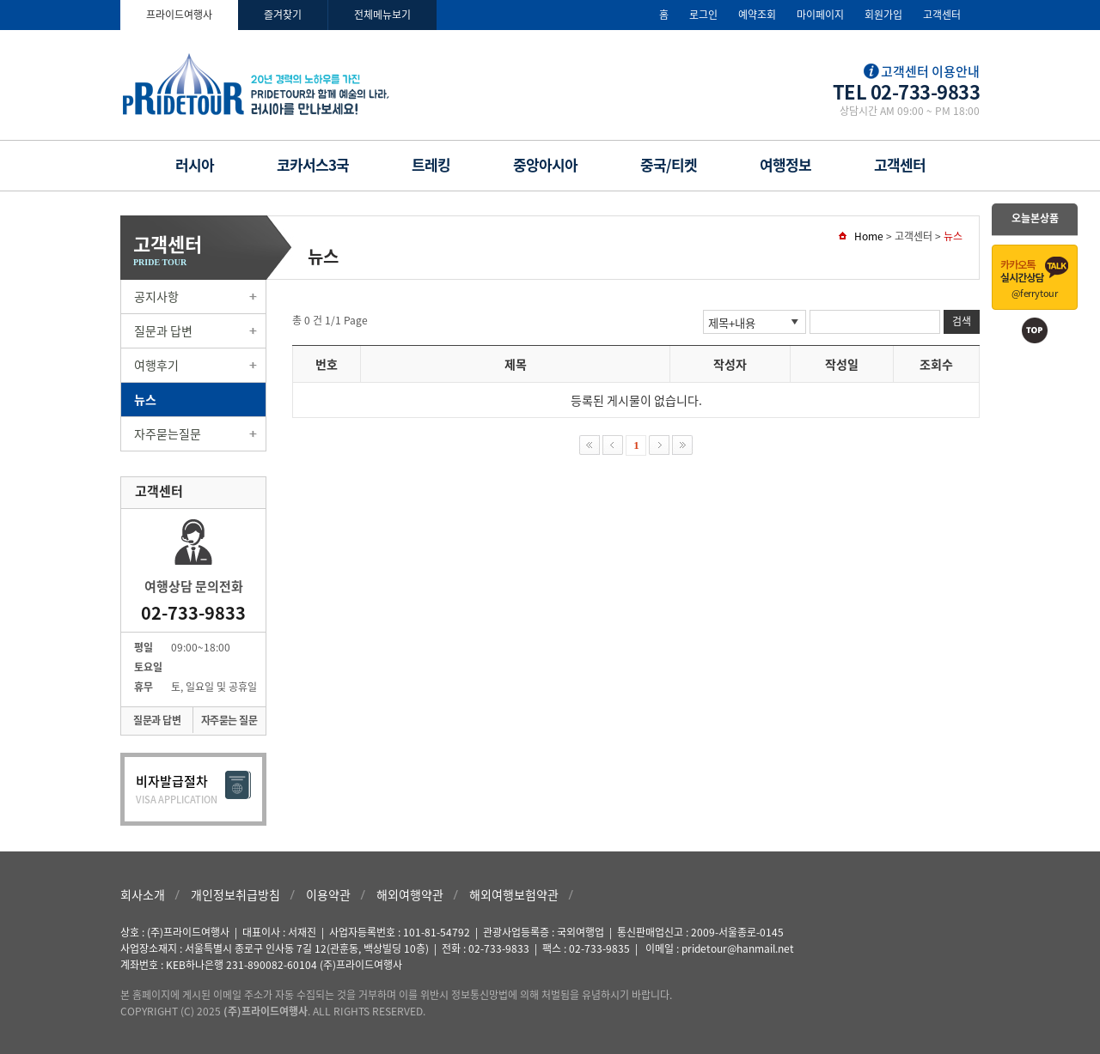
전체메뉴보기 (382, 14)
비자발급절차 (193, 789)
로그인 (703, 14)
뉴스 (145, 399)
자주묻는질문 (167, 433)
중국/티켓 (668, 164)
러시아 (194, 164)
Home (868, 236)
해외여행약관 (409, 894)
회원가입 (883, 14)
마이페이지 (820, 14)
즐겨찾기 (283, 14)
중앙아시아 (545, 164)
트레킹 (431, 164)
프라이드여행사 (179, 14)
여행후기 (156, 364)
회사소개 (142, 894)
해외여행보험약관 (514, 894)
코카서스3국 (313, 164)
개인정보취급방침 (235, 894)
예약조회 (757, 14)
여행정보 (785, 164)
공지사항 (156, 296)
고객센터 (942, 14)
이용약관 (328, 894)
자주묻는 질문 (229, 720)
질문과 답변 (163, 330)
